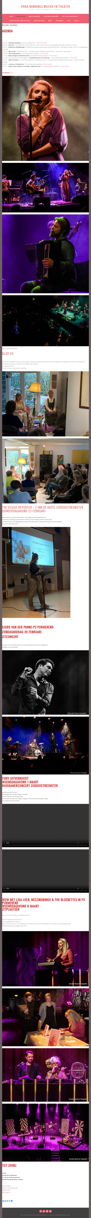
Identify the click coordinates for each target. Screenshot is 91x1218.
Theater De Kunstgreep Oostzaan (19, 20)
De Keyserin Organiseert (51, 16)
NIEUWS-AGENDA (20, 16)
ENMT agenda (6, 1192)
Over (68, 20)
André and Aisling (39, 20)
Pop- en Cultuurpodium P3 (70, 16)
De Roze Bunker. (57, 522)
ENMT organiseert (34, 16)
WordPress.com (65, 1215)
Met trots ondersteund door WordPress (34, 1215)
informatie (5, 49)
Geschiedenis (59, 20)
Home (11, 16)
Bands (50, 20)
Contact (76, 20)
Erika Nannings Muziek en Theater (45, 6)
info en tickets (43, 43)
